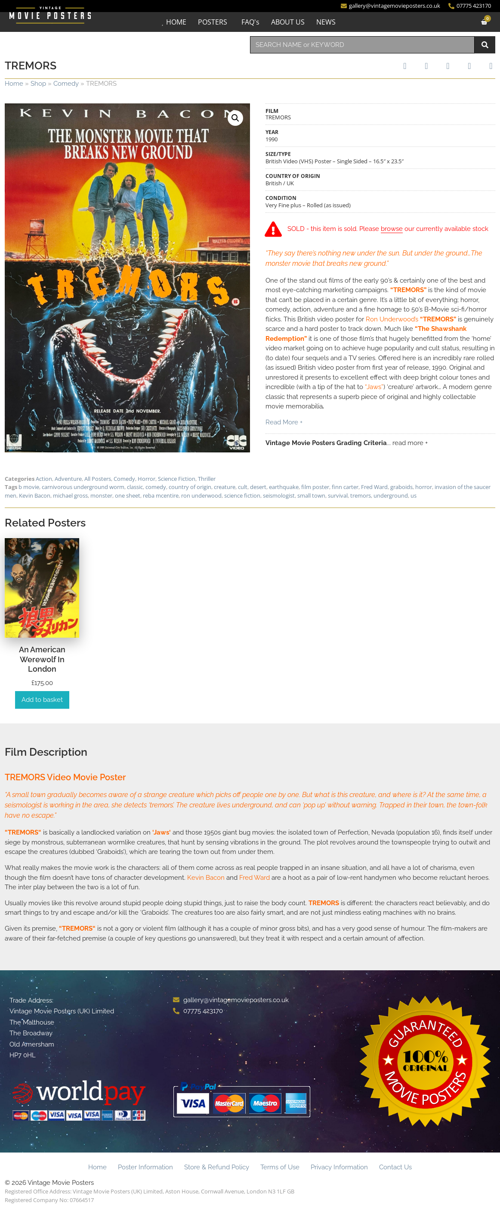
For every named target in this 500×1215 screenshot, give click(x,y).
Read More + (283, 423)
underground (390, 495)
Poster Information (145, 1167)
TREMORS (23, 832)
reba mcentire (161, 495)
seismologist (279, 495)
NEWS (326, 22)
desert (258, 487)
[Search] (485, 44)
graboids (401, 487)
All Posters (97, 479)
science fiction (242, 495)
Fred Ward (374, 487)
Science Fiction (176, 479)
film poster (315, 487)
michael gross (70, 495)
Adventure (68, 479)
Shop (38, 83)
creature (224, 487)
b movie (29, 487)
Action (44, 479)
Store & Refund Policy (216, 1167)
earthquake (284, 487)
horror (423, 487)
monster (101, 495)
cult (242, 487)
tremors (360, 495)
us (413, 495)
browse (392, 229)
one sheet (127, 495)
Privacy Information (339, 1167)
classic (135, 487)
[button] (235, 118)
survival (338, 495)
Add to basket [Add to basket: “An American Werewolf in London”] (42, 700)
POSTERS (212, 22)
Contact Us (395, 1167)
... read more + (407, 443)
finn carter (345, 487)
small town (311, 495)
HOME (176, 22)
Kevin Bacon (34, 495)
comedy (155, 487)
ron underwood (201, 495)
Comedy (66, 83)
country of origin (190, 487)
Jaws (161, 832)
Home (14, 83)
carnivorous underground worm (83, 487)
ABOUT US (288, 22)
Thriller (207, 479)
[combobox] (362, 44)
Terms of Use (279, 1167)
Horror (146, 479)
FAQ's (250, 22)
